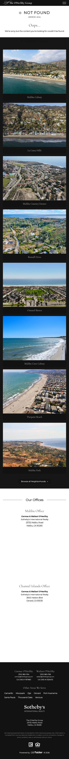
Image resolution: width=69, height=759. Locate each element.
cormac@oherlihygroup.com (24, 677)
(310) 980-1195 (45, 674)
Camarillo (8, 693)
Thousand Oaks (25, 697)
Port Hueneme (50, 693)
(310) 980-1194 (23, 674)
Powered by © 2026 (34, 753)
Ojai (29, 693)
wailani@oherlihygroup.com (45, 677)
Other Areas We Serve (34, 687)
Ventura (38, 697)
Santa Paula (9, 697)
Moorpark (20, 693)
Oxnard (37, 693)
